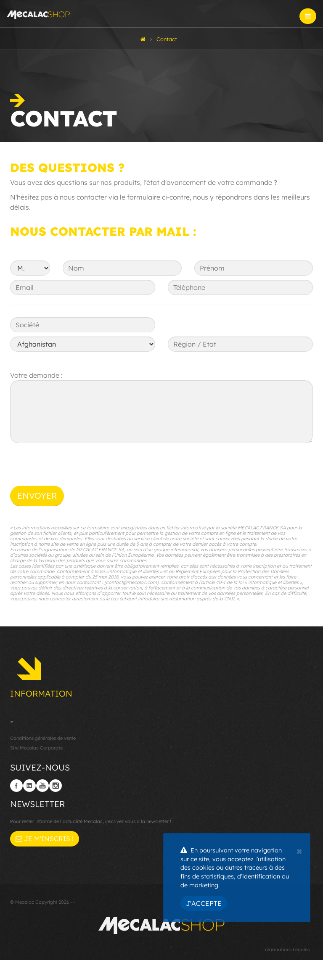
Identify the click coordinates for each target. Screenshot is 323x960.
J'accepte (204, 903)
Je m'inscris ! (45, 838)
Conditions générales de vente (43, 738)
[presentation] (74, 469)
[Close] (299, 850)
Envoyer (37, 495)
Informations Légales (286, 949)
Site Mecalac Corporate (36, 748)
